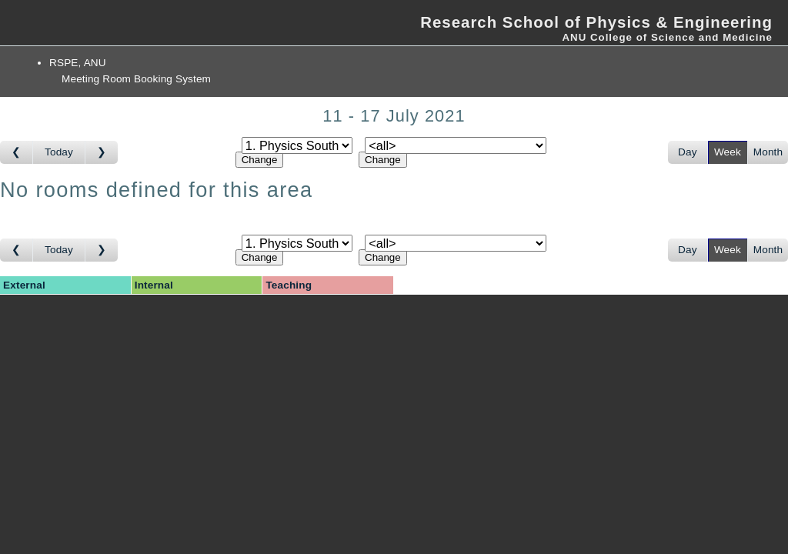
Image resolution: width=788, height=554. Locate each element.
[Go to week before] (16, 152)
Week (727, 152)
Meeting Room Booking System (136, 79)
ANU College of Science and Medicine (667, 37)
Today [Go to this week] (59, 152)
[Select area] (297, 145)
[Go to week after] (101, 152)
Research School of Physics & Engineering (596, 22)
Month (768, 152)
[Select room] (455, 145)
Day (687, 152)
